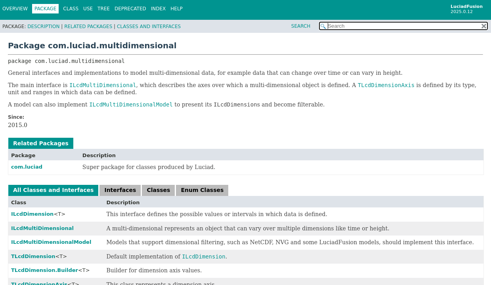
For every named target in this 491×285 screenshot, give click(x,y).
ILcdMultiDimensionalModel (51, 242)
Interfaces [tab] (120, 190)
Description (43, 26)
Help (176, 8)
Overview (15, 8)
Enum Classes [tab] (202, 190)
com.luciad (26, 167)
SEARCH (301, 26)
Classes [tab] (158, 190)
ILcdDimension (32, 214)
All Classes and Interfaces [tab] (53, 190)
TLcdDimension (33, 256)
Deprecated (130, 8)
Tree (103, 8)
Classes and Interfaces (149, 26)
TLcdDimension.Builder (44, 270)
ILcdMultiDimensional (42, 228)
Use (88, 8)
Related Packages (88, 26)
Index (158, 8)
